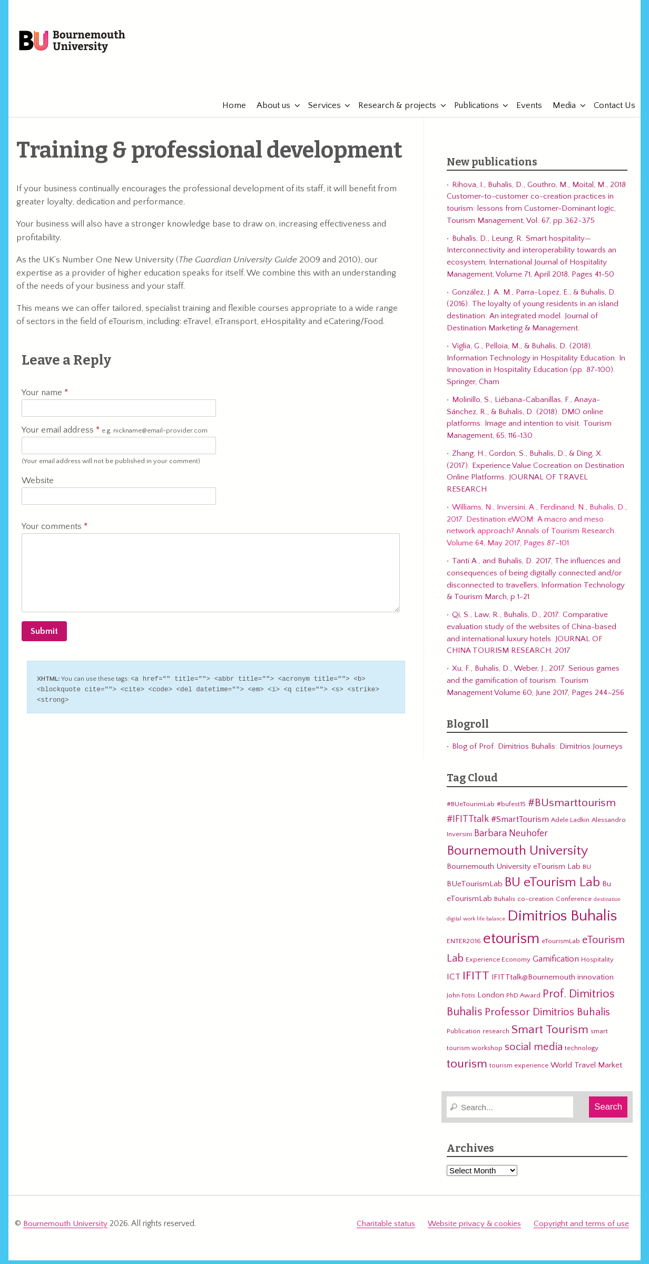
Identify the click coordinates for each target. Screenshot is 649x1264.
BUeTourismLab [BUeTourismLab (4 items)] (475, 889)
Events (524, 110)
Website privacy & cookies (474, 1228)
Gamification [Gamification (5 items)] (556, 964)
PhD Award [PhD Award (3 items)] (523, 1000)
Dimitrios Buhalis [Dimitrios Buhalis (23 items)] (562, 921)
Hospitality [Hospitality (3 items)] (597, 964)
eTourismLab (561, 78)
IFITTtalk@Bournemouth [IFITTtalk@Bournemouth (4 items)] (533, 982)
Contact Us (609, 110)
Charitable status (386, 1228)
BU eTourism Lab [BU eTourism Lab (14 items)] (552, 887)
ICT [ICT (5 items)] (453, 982)
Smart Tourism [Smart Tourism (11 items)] (550, 1035)
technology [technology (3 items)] (581, 1053)
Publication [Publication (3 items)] (463, 1036)
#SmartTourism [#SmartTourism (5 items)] (520, 824)
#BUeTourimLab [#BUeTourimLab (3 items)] (471, 809)
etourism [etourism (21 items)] (511, 944)
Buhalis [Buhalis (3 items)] (504, 904)
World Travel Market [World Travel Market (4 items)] (586, 1070)
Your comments (54, 531)
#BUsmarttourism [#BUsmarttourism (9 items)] (572, 808)
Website (38, 486)
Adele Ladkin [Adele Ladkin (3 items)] (570, 825)
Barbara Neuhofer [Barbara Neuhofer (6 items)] (511, 838)
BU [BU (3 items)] (587, 872)
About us (268, 110)
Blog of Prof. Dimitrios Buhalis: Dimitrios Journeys (537, 751)
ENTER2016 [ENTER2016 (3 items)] (464, 946)
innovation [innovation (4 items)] (595, 982)
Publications (471, 110)
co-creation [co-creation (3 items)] (535, 904)
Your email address (115, 435)
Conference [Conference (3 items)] (574, 904)
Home (229, 110)
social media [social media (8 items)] (534, 1052)
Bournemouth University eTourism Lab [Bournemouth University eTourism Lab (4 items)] (514, 871)
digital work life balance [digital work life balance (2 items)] (476, 924)
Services (319, 110)
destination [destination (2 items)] (607, 905)
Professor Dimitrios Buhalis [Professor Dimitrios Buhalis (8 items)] (547, 1017)
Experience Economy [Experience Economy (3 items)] (498, 964)
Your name (45, 398)
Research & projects (392, 110)
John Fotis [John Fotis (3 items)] (461, 1000)
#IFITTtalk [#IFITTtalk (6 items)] (468, 824)
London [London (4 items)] (490, 1000)
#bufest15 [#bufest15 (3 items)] (511, 809)
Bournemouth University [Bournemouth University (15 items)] (517, 856)
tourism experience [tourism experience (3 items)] (518, 1070)
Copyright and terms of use (581, 1228)
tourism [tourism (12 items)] (467, 1069)
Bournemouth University (85, 45)
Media (559, 110)
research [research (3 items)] (496, 1036)
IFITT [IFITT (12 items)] (476, 981)
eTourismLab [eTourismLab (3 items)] (561, 946)
